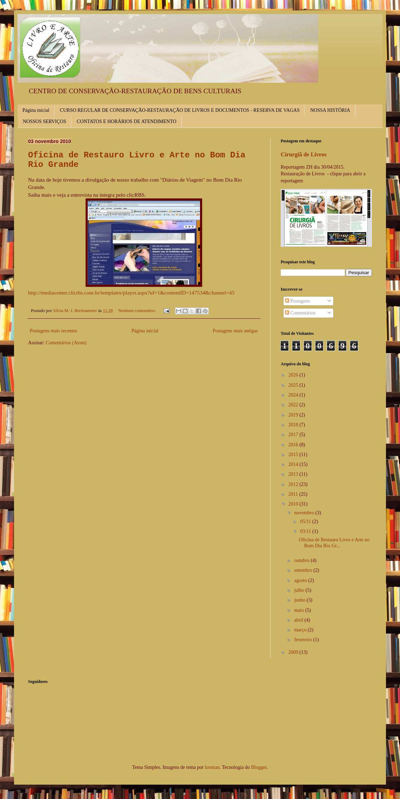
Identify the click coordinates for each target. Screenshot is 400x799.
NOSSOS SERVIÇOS (44, 121)
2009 (294, 652)
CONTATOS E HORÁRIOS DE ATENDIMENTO (126, 121)
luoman (212, 767)
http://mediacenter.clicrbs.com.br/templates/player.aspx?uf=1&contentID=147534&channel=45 (131, 293)
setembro (303, 570)
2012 (294, 484)
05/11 (306, 521)
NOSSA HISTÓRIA (330, 110)
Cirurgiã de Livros (304, 154)
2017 (294, 434)
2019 (294, 415)
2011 (293, 494)
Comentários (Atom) (66, 342)
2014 (294, 464)
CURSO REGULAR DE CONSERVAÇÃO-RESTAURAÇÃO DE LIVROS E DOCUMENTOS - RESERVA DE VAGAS (180, 110)
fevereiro (303, 639)
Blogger (258, 767)
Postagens (297, 301)
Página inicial (35, 110)
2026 (294, 375)
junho (300, 600)
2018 (294, 424)
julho (299, 590)
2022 (294, 404)
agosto (301, 580)
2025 (294, 385)
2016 (294, 444)
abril (299, 620)
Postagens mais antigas (235, 330)
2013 (294, 474)
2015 (294, 454)
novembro (304, 512)
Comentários (300, 313)
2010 (294, 504)
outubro (302, 560)
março (300, 629)
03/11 (306, 531)
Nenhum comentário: (137, 310)
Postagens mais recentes (53, 330)
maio (299, 610)
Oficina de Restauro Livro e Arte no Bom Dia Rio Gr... (334, 542)
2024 (294, 395)
